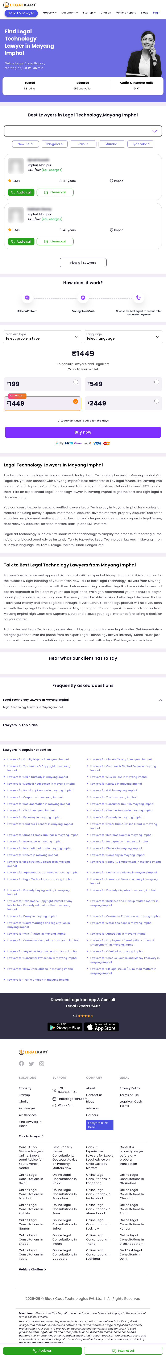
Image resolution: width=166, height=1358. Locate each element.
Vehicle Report (126, 13)
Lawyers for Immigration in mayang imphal (119, 841)
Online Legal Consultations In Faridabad (98, 1178)
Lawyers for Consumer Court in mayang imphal (122, 804)
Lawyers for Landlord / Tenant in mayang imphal (40, 824)
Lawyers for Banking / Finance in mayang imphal (40, 790)
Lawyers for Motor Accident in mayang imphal (121, 923)
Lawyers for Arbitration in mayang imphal (118, 934)
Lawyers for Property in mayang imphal (116, 817)
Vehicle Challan (32, 1268)
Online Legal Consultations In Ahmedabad (98, 1208)
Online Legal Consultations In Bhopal (31, 1238)
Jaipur (83, 144)
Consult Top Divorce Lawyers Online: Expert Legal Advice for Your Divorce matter (31, 1157)
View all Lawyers (83, 263)
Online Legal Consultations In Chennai (132, 1193)
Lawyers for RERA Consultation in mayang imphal (40, 969)
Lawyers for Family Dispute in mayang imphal (38, 759)
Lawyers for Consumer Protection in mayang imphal (125, 916)
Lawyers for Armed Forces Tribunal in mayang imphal (43, 835)
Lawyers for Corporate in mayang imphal (35, 797)
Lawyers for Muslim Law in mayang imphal (119, 777)
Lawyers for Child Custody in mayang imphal (37, 777)
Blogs (144, 13)
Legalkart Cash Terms (131, 1103)
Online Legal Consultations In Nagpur (31, 1223)
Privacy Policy (130, 1088)
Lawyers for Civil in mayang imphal (31, 810)
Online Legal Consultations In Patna (31, 1253)
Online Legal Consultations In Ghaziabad (132, 1178)
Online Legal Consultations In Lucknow (98, 1223)
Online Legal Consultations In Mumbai (31, 1193)
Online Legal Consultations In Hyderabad (98, 1193)
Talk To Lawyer (21, 13)
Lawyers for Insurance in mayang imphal (34, 841)
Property (49, 13)
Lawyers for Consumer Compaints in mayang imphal (43, 940)
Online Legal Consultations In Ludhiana (98, 1253)
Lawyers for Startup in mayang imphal (116, 784)
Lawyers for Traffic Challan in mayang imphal (38, 980)
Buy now (83, 432)
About (90, 1088)
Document (70, 13)
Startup (89, 13)
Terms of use (130, 1095)
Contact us (94, 1095)
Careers (92, 1115)
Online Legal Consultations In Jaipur (65, 1223)
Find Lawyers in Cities (30, 1123)
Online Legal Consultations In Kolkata (31, 1208)
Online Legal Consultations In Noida (65, 1178)
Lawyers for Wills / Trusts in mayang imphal (36, 934)
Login (156, 13)
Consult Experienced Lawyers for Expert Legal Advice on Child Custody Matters (99, 1157)
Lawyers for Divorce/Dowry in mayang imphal (121, 759)
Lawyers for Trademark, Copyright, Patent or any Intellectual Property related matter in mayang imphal (39, 905)
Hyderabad (141, 144)
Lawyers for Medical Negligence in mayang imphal (41, 784)
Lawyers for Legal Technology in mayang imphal (39, 879)
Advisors (92, 1108)
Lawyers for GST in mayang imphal (113, 790)
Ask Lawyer (27, 1108)
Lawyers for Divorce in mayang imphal (116, 848)
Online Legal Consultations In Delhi (31, 1178)
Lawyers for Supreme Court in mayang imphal (121, 835)
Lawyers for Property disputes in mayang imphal (123, 890)
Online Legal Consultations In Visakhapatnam (132, 1238)
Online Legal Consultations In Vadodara (65, 1253)
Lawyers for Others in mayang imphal (32, 855)
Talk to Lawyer (31, 1136)
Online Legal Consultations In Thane (98, 1238)
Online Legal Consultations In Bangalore (65, 1193)
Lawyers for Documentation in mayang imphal (38, 804)
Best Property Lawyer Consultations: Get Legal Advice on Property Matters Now (65, 1157)
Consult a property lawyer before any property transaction (132, 1155)
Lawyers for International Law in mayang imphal (39, 848)
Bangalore (54, 144)
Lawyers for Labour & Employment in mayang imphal (126, 862)
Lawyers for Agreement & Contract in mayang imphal (43, 872)
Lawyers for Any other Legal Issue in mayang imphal (42, 951)
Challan (106, 13)
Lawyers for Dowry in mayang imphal (32, 916)
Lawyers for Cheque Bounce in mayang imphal (121, 810)
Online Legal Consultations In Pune (65, 1208)
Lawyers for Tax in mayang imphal (113, 797)
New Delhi (25, 144)
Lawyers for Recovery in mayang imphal (34, 817)
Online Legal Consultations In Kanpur (132, 1223)
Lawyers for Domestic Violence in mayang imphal (123, 872)
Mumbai (111, 144)
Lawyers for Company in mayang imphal (117, 855)
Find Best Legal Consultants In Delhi (131, 1253)
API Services (28, 1115)
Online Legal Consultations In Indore (65, 1238)
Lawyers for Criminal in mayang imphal (117, 951)
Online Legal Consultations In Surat (132, 1208)
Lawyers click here (98, 1124)
